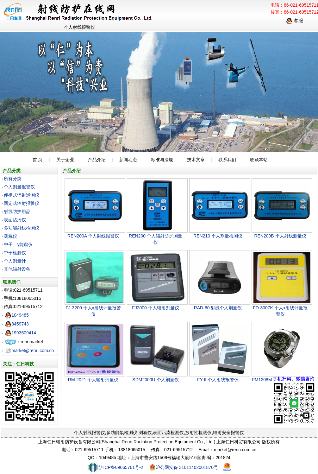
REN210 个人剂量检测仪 (217, 235)
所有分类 (13, 178)
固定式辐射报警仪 (21, 203)
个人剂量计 (15, 260)
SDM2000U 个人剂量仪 (155, 379)
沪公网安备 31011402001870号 (183, 467)
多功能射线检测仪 (21, 228)
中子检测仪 (15, 252)
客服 (294, 20)
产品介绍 (97, 159)
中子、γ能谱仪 (18, 244)
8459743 (17, 323)
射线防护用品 (17, 211)
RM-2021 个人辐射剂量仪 (93, 379)
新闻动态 (128, 159)
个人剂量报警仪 (19, 186)
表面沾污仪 (15, 219)
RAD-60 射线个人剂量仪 (218, 307)
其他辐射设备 (17, 269)
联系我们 (227, 159)
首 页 (38, 159)
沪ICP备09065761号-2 (115, 467)
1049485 (17, 315)
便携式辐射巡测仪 (21, 195)
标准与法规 (162, 159)
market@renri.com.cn (29, 350)
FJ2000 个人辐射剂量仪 (155, 307)
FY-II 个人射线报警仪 (218, 379)
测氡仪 (10, 236)
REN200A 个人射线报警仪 (93, 235)
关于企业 (65, 159)
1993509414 (20, 332)
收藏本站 (259, 159)
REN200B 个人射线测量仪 (280, 235)
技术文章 (196, 159)
